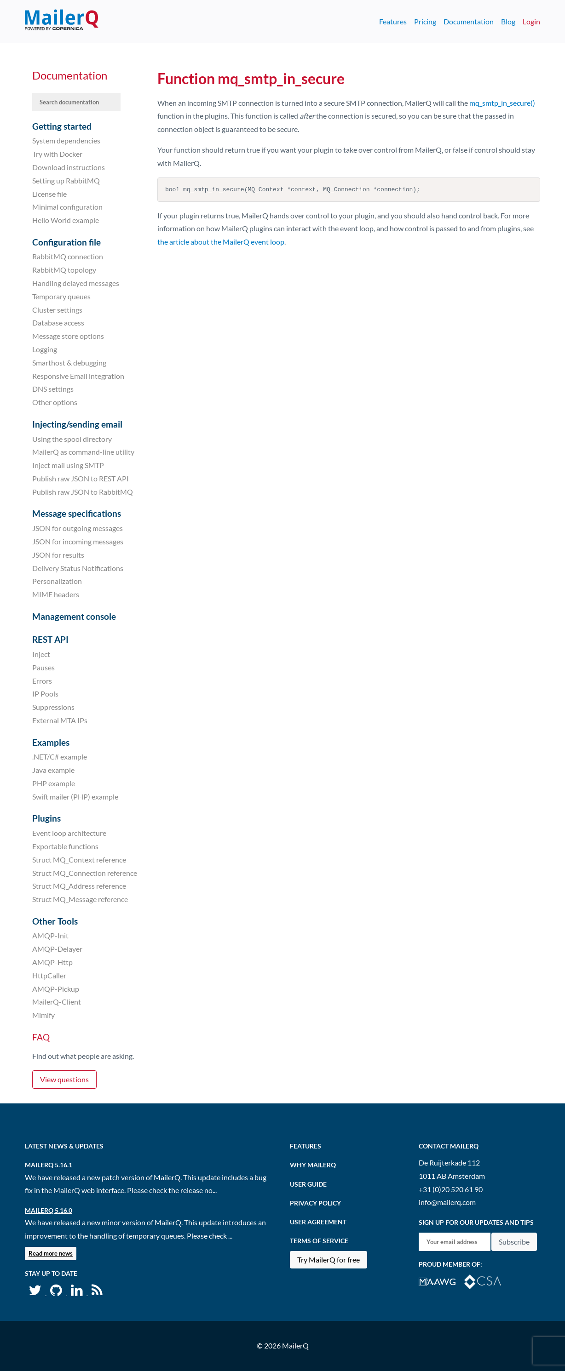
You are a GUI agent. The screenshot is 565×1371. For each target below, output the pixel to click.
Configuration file (66, 242)
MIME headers (55, 594)
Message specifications (76, 513)
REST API (50, 639)
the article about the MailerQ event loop (220, 241)
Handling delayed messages (75, 283)
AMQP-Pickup (55, 988)
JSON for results (58, 554)
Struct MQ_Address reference (79, 885)
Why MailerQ (313, 1165)
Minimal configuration (67, 206)
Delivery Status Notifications (77, 567)
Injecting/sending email (77, 424)
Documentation (469, 21)
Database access (58, 322)
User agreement (318, 1222)
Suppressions (53, 707)
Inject (41, 654)
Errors (42, 680)
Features (393, 21)
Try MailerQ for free (328, 1259)
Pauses (43, 667)
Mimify (43, 1015)
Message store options (68, 335)
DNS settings (53, 388)
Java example (53, 769)
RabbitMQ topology (64, 269)
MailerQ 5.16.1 (48, 1165)
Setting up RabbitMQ (66, 180)
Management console (74, 616)
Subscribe (514, 1241)
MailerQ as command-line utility (83, 451)
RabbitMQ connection (67, 256)
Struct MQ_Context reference (79, 859)
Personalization (57, 581)
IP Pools (45, 693)
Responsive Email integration (78, 375)
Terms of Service (319, 1241)
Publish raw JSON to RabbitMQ (82, 491)
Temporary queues (61, 296)
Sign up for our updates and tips (476, 1222)
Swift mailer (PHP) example (75, 796)
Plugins (46, 818)
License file (49, 193)
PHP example (53, 783)
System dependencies (66, 140)
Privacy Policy (315, 1203)
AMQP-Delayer (57, 948)
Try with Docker (57, 153)
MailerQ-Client (56, 1001)
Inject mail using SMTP (68, 465)
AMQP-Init (50, 935)
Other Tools (55, 921)
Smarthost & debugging (69, 362)
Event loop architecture (69, 832)
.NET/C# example (59, 756)
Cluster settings (57, 309)
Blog (508, 21)
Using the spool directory (72, 438)
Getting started (62, 126)
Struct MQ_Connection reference (84, 872)
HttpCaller (49, 975)
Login (531, 21)
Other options (54, 402)
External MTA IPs (59, 720)
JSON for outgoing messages (77, 528)
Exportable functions (65, 846)
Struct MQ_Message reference (80, 899)
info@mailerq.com (447, 1202)
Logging (44, 349)
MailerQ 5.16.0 (48, 1210)
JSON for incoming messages (77, 541)
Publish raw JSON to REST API (80, 478)
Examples (50, 742)
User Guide (308, 1184)
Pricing (425, 21)
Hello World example (65, 220)
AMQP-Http (52, 962)
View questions (64, 1079)
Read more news (51, 1253)
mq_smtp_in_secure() (502, 102)
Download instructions (68, 167)
